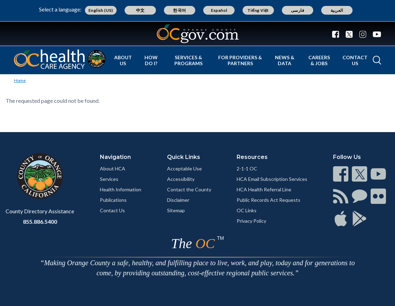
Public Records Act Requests (268, 200)
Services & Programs (188, 60)
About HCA (112, 168)
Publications (113, 200)
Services (109, 179)
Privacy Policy (251, 221)
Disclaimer (178, 200)
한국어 (179, 10)
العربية (337, 10)
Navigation (115, 157)
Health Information (120, 189)
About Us (123, 60)
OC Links (246, 210)
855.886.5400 (40, 221)
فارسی (297, 10)
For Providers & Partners (240, 60)
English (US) (100, 10)
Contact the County (189, 189)
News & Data (284, 60)
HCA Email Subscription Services (272, 179)
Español (219, 10)
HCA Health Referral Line (264, 189)
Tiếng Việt (258, 10)
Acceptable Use (184, 168)
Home (20, 80)
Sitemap (176, 210)
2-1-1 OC (247, 168)
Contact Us (355, 60)
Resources (252, 157)
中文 (140, 10)
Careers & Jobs (319, 60)
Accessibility (181, 179)
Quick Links (183, 157)
